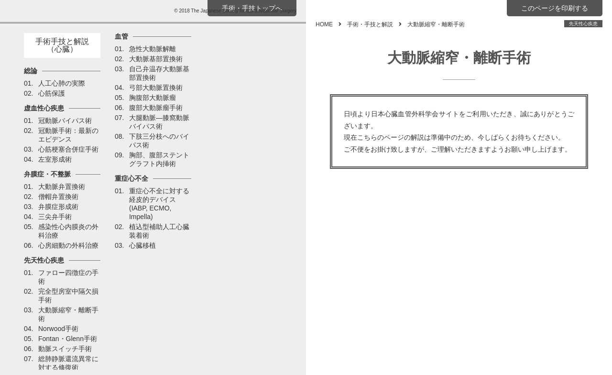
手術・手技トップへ (252, 8)
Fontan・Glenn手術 (67, 338)
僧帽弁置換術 (58, 196)
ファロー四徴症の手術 (68, 277)
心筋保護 (51, 93)
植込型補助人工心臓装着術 (159, 231)
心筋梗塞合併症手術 (68, 149)
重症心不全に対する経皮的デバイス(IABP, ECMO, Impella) (159, 204)
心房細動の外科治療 (68, 245)
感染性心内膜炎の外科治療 (68, 231)
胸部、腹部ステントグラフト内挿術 (159, 159)
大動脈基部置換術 (156, 59)
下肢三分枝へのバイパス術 (159, 140)
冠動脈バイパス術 (65, 120)
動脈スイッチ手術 (65, 349)
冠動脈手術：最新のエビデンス (68, 135)
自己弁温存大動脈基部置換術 (159, 73)
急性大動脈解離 (152, 49)
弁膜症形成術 (58, 206)
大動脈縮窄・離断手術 (68, 314)
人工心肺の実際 (61, 83)
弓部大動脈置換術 (156, 87)
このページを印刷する (554, 8)
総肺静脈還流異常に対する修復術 (68, 363)
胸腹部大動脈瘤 (152, 97)
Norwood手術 (58, 328)
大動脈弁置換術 (61, 186)
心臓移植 (142, 245)
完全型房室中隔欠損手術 (68, 295)
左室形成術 (55, 159)
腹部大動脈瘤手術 (156, 107)
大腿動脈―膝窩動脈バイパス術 (159, 122)
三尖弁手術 (55, 217)
